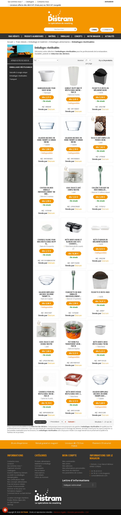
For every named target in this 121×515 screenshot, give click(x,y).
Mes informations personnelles (73, 468)
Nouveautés (39, 468)
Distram (51, 109)
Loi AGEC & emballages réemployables (16, 476)
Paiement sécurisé (14, 468)
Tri (35, 60)
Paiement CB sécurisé (102, 443)
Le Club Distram (13, 502)
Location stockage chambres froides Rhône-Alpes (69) (18, 499)
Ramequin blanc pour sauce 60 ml (46, 89)
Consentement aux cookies (5, 510)
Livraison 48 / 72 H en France (74, 444)
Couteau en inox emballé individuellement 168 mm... (46, 191)
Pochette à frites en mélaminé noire (100, 89)
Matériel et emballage (43, 464)
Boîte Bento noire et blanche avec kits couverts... (73, 242)
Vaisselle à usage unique (18, 72)
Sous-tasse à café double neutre (46, 343)
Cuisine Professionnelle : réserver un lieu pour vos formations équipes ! (16, 488)
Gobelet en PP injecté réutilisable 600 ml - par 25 (73, 90)
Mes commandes (68, 461)
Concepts (38, 466)
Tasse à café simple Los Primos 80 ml (100, 139)
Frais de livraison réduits (16, 484)
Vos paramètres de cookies (72, 473)
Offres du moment (41, 477)
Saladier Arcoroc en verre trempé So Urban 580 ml (46, 140)
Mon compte (69, 455)
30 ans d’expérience (19, 443)
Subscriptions (39, 473)
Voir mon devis (108, 6)
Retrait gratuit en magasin (46, 443)
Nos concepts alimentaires (17, 482)
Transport (13, 79)
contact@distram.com (99, 475)
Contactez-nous (43, 2)
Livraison (10, 464)
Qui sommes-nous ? (15, 2)
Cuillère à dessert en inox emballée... (100, 189)
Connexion (107, 30)
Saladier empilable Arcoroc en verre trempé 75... (46, 294)
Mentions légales (60, 512)
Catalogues (30, 2)
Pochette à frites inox (100, 292)
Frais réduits (39, 475)
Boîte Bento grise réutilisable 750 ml (100, 343)
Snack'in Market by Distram (17, 473)
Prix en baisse (40, 470)
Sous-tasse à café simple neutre (73, 189)
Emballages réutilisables (18, 76)
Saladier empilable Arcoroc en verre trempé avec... (100, 394)
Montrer (81, 60)
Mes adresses (67, 466)
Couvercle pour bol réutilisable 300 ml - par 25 (46, 394)
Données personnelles (76, 512)
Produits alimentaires (42, 461)
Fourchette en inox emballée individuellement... (73, 294)
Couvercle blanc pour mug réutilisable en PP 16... (46, 242)
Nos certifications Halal (15, 479)
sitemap (10, 504)
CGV (87, 512)
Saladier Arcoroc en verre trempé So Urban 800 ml (73, 140)
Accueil (10, 42)
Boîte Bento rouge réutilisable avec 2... (73, 393)
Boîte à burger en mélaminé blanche (100, 241)
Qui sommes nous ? (14, 466)
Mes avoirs (66, 464)
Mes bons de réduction (70, 470)
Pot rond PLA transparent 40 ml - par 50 (73, 344)
